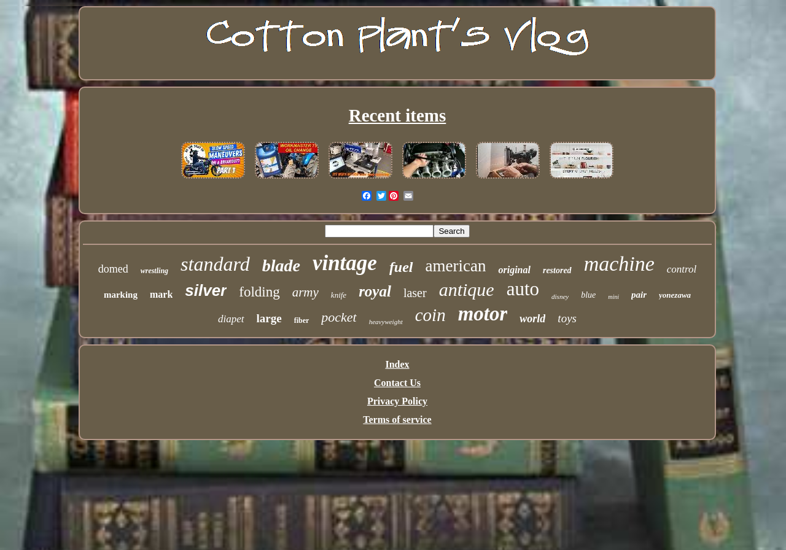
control (681, 269)
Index (397, 364)
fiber (301, 320)
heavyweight (386, 321)
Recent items (397, 115)
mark (161, 294)
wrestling (154, 270)
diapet (231, 319)
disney (560, 296)
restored (557, 270)
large (269, 318)
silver (206, 290)
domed (113, 269)
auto (523, 289)
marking (121, 295)
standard (215, 264)
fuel (401, 267)
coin (430, 315)
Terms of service (397, 419)
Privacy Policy (397, 401)
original (514, 270)
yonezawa (675, 295)
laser (415, 293)
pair (639, 295)
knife (338, 295)
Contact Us (397, 383)
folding (259, 292)
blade (281, 265)
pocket (338, 317)
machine (619, 263)
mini (613, 296)
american (456, 266)
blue (588, 295)
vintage (345, 263)
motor (483, 314)
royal (375, 291)
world (532, 318)
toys (567, 318)
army (305, 292)
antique (466, 289)
